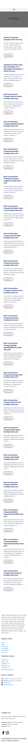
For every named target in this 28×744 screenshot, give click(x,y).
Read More (8, 55)
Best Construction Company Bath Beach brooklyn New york (12, 430)
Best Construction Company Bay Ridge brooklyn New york (11, 457)
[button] (14, 9)
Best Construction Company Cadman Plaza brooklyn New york (13, 290)
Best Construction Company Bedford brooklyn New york (11, 485)
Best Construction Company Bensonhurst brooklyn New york (13, 573)
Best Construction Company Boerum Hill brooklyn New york (12, 402)
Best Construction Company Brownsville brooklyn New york (12, 236)
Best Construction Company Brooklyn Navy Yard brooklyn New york (13, 208)
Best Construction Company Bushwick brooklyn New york (11, 263)
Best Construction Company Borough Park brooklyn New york (13, 375)
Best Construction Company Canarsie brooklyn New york (11, 318)
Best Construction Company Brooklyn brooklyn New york (11, 151)
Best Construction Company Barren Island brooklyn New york (13, 96)
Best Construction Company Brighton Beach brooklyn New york (14, 124)
